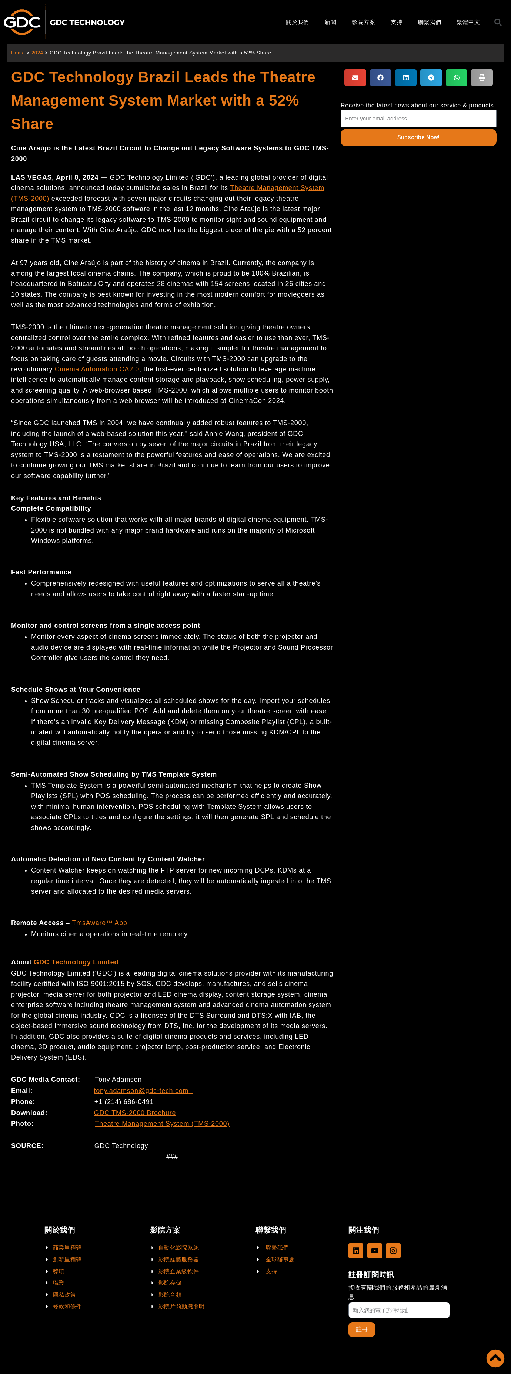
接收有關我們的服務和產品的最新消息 (397, 1292)
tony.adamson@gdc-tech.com (141, 1090)
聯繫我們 (429, 22)
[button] (355, 77)
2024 (38, 53)
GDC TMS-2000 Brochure (135, 1113)
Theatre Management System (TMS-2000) (162, 1123)
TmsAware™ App (99, 923)
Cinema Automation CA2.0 (97, 369)
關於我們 (297, 22)
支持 (396, 22)
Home (18, 53)
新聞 (330, 22)
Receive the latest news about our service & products (417, 105)
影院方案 (363, 22)
